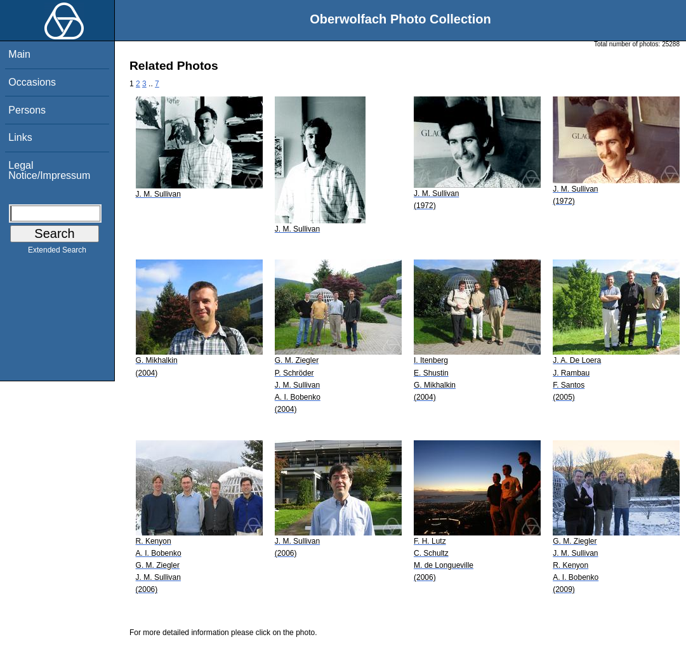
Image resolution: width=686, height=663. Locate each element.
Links (20, 137)
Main (19, 54)
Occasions (32, 82)
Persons (27, 110)
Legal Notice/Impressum (49, 170)
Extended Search (57, 252)
